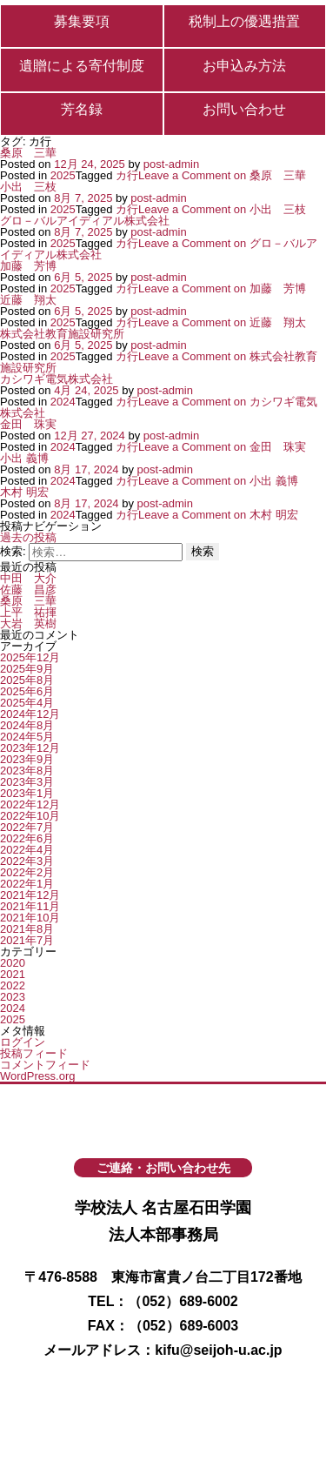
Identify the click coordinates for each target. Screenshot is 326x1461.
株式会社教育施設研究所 (62, 333)
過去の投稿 (28, 537)
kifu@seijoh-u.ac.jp (218, 1350)
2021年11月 (30, 906)
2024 (63, 401)
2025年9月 (27, 668)
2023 (12, 996)
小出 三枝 (28, 186)
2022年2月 (27, 872)
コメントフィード (45, 1064)
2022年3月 (27, 861)
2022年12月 (30, 804)
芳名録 (82, 110)
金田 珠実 (28, 424)
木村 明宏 (24, 492)
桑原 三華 (28, 152)
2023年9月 (27, 759)
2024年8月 (27, 725)
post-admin (171, 164)
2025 (63, 175)
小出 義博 (24, 458)
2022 (12, 985)
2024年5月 (27, 736)
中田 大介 (28, 578)
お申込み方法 (244, 66)
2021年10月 (30, 917)
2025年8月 (27, 680)
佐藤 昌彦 (28, 589)
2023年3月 (27, 781)
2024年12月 (30, 713)
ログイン (22, 1042)
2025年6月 (27, 691)
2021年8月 (27, 928)
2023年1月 (27, 793)
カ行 (127, 175)
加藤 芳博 (28, 265)
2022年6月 (27, 838)
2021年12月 (30, 894)
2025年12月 (30, 657)
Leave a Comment (222, 175)
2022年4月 (27, 849)
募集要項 (82, 22)
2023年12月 (30, 747)
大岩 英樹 (28, 623)
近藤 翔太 (28, 299)
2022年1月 (27, 883)
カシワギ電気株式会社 (56, 378)
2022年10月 (30, 815)
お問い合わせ (244, 110)
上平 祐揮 (28, 612)
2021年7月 (27, 940)
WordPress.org (37, 1075)
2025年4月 (27, 702)
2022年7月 (27, 827)
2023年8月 (27, 770)
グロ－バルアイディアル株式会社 (85, 220)
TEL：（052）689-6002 (163, 1301)
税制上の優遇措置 (244, 22)
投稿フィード (34, 1053)
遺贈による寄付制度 (81, 66)
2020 (12, 962)
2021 (12, 974)
